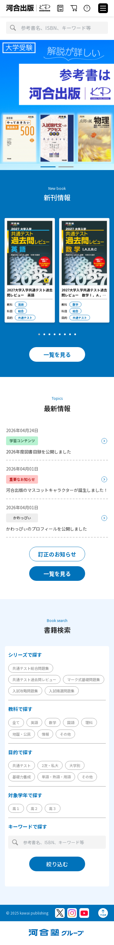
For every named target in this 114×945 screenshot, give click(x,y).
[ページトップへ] (103, 913)
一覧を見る (57, 354)
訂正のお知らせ (57, 554)
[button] (48, 166)
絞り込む (57, 864)
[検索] (13, 28)
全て (16, 722)
